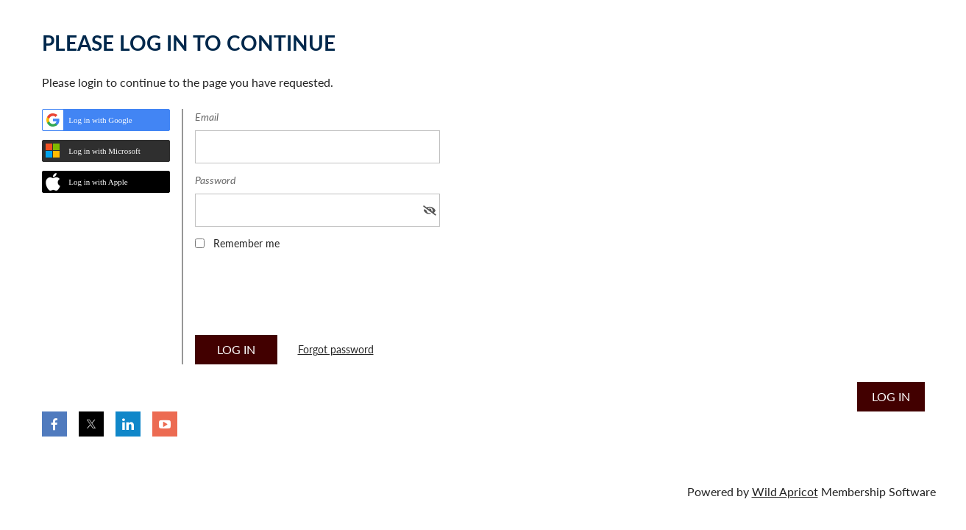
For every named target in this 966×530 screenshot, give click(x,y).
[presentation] (307, 297)
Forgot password (336, 349)
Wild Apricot (785, 491)
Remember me (246, 243)
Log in (891, 396)
